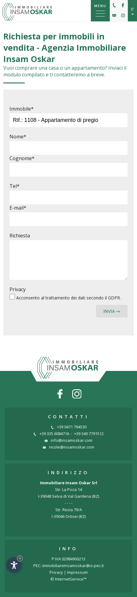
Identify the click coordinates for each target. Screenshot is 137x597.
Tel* (14, 186)
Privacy (17, 289)
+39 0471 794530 (69, 427)
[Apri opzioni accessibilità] (13, 565)
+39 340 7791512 (89, 433)
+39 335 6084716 (51, 433)
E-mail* (17, 207)
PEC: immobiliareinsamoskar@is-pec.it (68, 565)
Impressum (77, 572)
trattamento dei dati (66, 298)
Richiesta (19, 235)
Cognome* (22, 158)
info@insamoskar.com (68, 440)
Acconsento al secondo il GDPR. (68, 298)
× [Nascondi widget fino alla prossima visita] (20, 558)
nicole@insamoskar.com (68, 447)
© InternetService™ (68, 579)
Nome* (17, 136)
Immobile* (21, 108)
